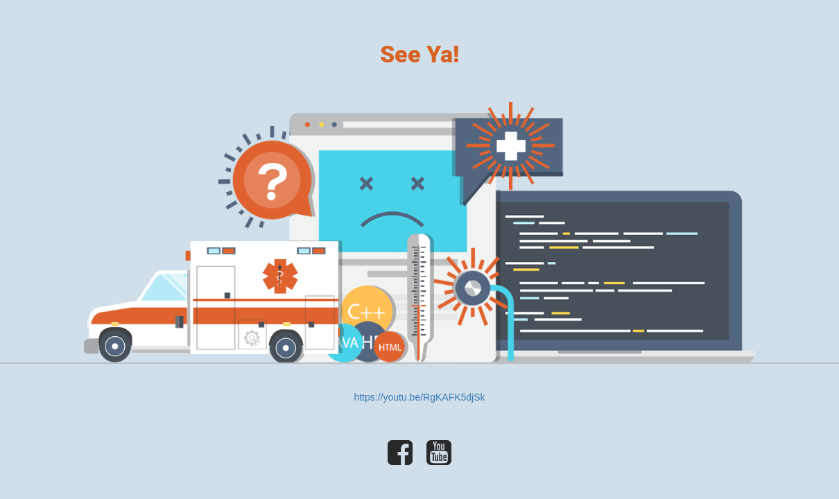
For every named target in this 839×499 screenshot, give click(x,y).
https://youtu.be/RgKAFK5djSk (419, 397)
